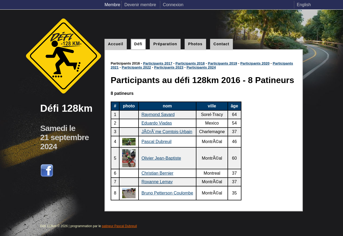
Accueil (115, 44)
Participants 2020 (255, 63)
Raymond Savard (158, 114)
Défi (138, 44)
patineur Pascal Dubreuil (119, 226)
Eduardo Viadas (156, 123)
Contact (221, 44)
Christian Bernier (157, 173)
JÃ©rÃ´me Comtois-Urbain (166, 131)
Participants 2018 (190, 63)
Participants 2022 (136, 67)
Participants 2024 (201, 67)
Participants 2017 (157, 63)
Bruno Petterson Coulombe (167, 193)
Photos (195, 44)
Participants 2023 (168, 67)
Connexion (173, 4)
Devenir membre (140, 4)
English (304, 4)
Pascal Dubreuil (156, 141)
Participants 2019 (222, 63)
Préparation (165, 44)
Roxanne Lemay (157, 181)
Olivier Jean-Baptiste (161, 158)
